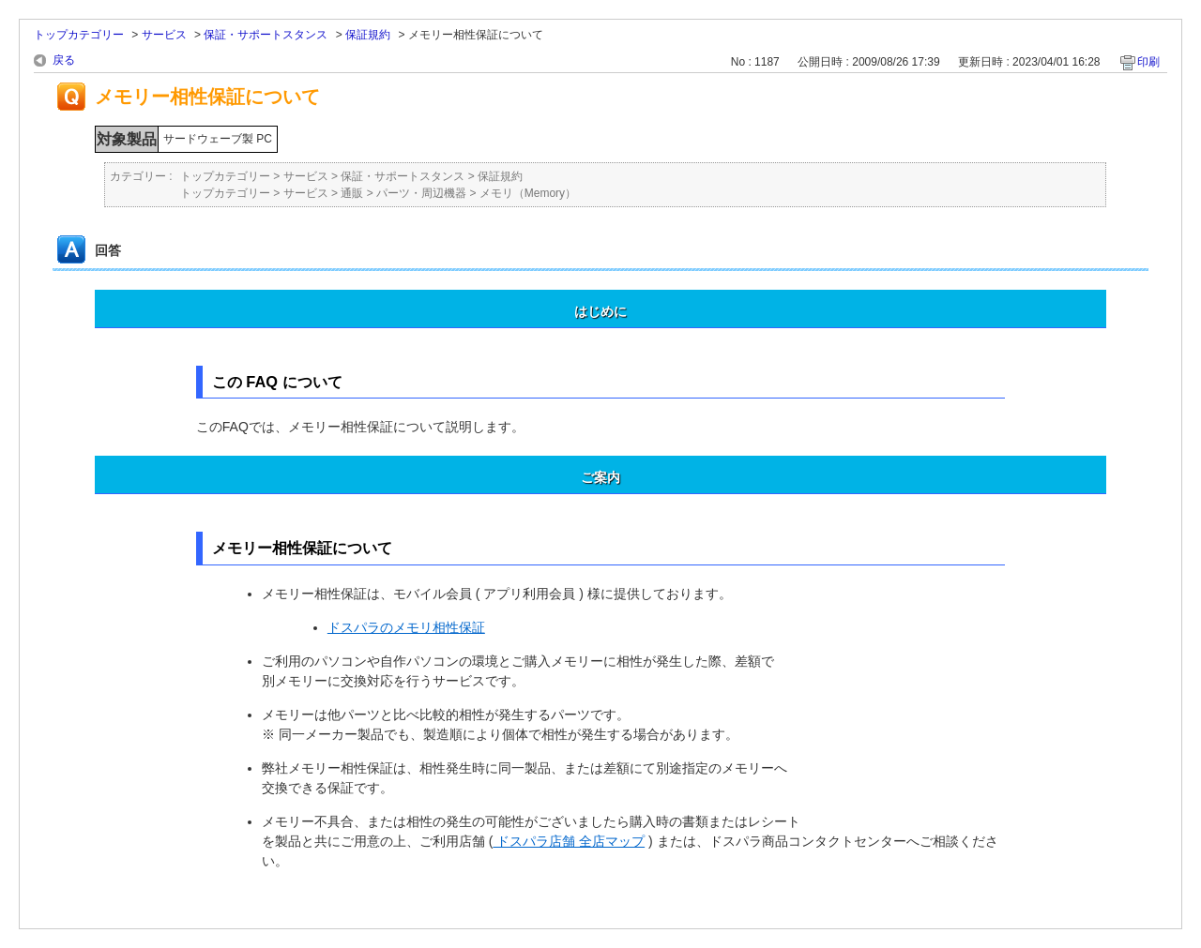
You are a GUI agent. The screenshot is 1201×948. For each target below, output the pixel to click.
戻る (64, 60)
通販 (352, 193)
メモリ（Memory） (527, 193)
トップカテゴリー (79, 34)
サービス (164, 34)
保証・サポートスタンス (265, 34)
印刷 (1148, 61)
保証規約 (367, 34)
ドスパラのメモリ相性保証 (406, 627)
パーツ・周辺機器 (421, 193)
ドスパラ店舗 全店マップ (569, 841)
